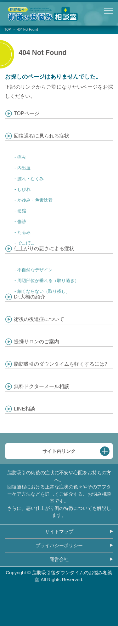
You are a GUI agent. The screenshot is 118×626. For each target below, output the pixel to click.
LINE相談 (24, 408)
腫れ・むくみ (30, 178)
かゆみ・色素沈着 (35, 200)
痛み (21, 157)
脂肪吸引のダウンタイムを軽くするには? (60, 364)
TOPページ (26, 113)
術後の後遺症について (39, 319)
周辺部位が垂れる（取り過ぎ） (48, 280)
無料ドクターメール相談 (41, 386)
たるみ (24, 232)
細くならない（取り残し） (43, 291)
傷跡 (21, 221)
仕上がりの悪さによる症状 (44, 248)
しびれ (24, 189)
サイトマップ (59, 531)
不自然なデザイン (35, 269)
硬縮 (21, 210)
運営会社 (59, 559)
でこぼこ (26, 242)
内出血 (24, 167)
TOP (7, 29)
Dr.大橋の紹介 (29, 296)
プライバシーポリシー (59, 545)
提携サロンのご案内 (36, 341)
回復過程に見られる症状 (41, 136)
